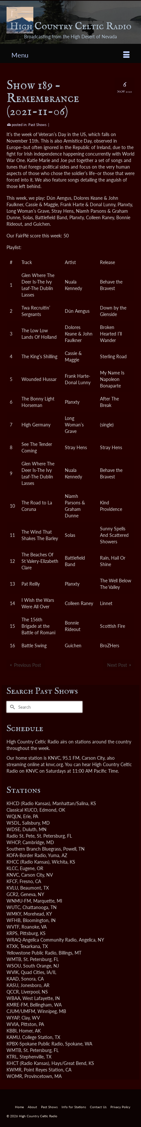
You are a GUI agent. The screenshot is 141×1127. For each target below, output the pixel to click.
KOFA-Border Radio (26, 855)
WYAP (13, 1017)
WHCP (13, 842)
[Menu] (70, 55)
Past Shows (37, 124)
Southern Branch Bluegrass (34, 849)
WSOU (14, 966)
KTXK (12, 946)
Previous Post (27, 665)
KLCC (12, 868)
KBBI (12, 1030)
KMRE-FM (17, 1004)
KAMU (13, 1037)
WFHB (14, 920)
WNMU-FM (19, 901)
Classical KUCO (22, 810)
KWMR (14, 1069)
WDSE (13, 829)
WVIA (13, 1024)
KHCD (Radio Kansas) (28, 803)
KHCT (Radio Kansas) (28, 1063)
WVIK (13, 972)
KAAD (13, 978)
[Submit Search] (11, 707)
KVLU (12, 888)
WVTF (13, 927)
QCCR (13, 991)
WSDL (13, 823)
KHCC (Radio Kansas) (28, 862)
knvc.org (54, 764)
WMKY (14, 914)
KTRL (12, 1056)
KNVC (13, 875)
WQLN (14, 816)
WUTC (13, 907)
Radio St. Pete (21, 836)
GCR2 (12, 894)
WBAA (13, 998)
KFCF (12, 881)
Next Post (117, 665)
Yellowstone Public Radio (31, 953)
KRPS (12, 933)
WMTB (14, 959)
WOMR (14, 1076)
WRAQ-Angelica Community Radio (42, 940)
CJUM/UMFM (21, 1011)
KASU (12, 985)
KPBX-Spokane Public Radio (35, 1043)
